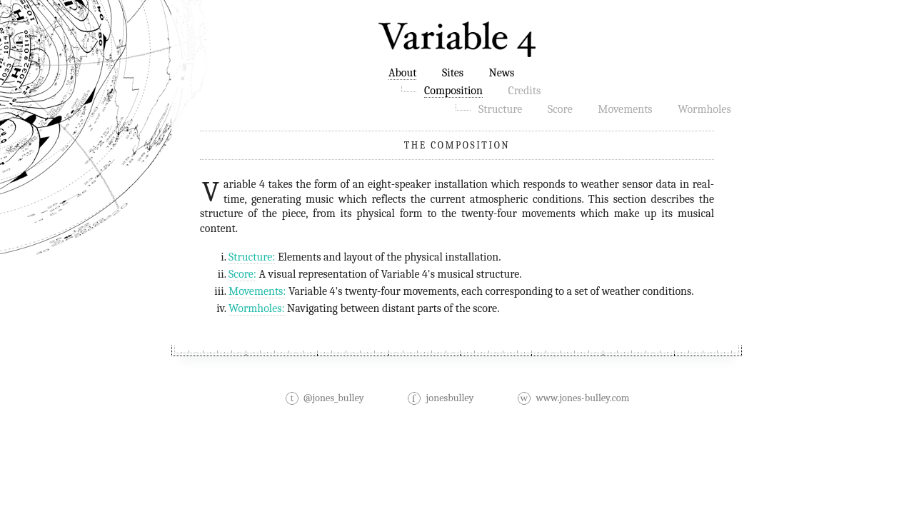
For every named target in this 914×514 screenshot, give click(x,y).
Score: (242, 274)
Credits (524, 90)
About (402, 72)
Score (560, 109)
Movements (625, 109)
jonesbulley (440, 398)
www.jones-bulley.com (573, 398)
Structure (500, 109)
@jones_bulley (324, 398)
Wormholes (704, 109)
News (502, 72)
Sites (452, 72)
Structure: (251, 257)
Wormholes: (256, 308)
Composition (453, 90)
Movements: (257, 291)
